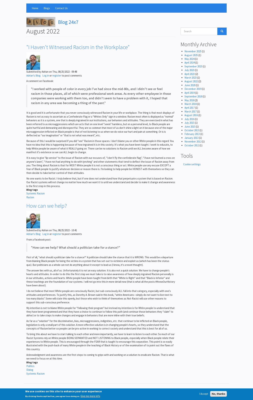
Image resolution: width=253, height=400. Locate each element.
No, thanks (218, 395)
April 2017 (189, 107)
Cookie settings (192, 164)
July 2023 (189, 70)
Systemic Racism (35, 193)
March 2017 (190, 111)
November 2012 (192, 141)
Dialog (29, 369)
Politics (30, 366)
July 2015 (189, 122)
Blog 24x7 (68, 22)
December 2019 (192, 89)
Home (35, 8)
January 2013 (191, 137)
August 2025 (191, 55)
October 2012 (191, 145)
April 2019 (189, 92)
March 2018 (190, 104)
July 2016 (189, 119)
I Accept (203, 395)
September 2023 (193, 66)
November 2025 (192, 51)
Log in (45, 75)
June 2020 (189, 85)
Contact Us (61, 8)
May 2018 (189, 100)
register (56, 75)
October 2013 (191, 130)
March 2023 (190, 77)
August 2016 (191, 115)
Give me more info (90, 397)
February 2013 (192, 134)
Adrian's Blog (33, 75)
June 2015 (189, 126)
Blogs (47, 8)
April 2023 (189, 74)
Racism (30, 197)
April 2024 (189, 62)
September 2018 (193, 96)
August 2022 (191, 81)
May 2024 (189, 59)
